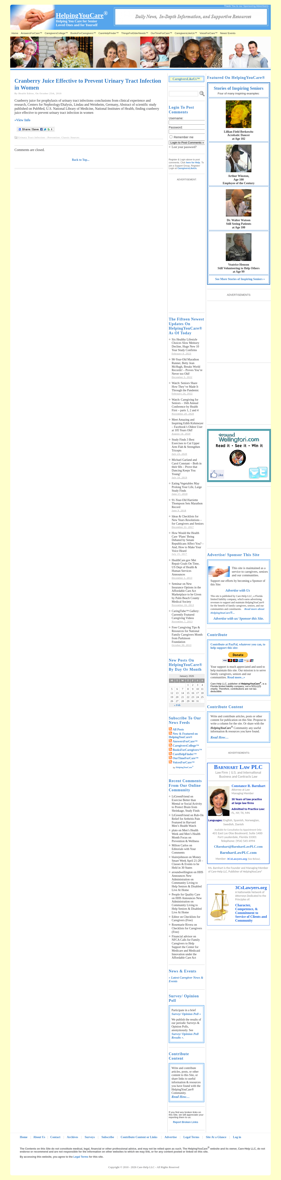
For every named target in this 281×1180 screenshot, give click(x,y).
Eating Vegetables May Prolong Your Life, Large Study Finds (187, 487)
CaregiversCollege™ (56, 33)
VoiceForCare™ (209, 33)
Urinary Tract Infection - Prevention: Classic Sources (48, 137)
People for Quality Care (186, 894)
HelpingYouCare (184, 767)
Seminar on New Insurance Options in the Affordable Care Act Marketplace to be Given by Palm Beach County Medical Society (186, 592)
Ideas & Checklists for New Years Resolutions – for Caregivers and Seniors (188, 520)
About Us (39, 1137)
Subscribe (107, 1137)
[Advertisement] (186, 244)
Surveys (90, 1137)
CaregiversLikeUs (187, 168)
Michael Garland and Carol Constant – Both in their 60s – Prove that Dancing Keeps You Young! (187, 467)
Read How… (180, 1097)
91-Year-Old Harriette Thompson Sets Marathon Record (187, 503)
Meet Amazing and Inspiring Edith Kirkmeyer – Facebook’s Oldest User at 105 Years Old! (187, 425)
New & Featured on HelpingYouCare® (183, 735)
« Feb (177, 705)
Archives (72, 1137)
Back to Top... (80, 159)
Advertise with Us (237, 590)
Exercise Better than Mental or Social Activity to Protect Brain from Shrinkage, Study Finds (187, 805)
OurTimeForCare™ (161, 33)
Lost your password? (184, 147)
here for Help (193, 162)
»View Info (22, 120)
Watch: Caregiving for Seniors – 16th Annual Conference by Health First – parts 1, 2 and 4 (185, 405)
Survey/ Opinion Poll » (186, 1014)
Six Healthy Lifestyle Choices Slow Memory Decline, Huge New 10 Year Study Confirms (185, 345)
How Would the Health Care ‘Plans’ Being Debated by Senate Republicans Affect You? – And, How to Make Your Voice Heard (188, 541)
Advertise (170, 1137)
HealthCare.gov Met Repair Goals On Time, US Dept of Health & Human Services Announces (185, 567)
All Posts (178, 729)
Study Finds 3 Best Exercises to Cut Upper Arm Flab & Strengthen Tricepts (186, 445)
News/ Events (227, 33)
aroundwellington (182, 872)
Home (15, 33)
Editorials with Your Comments (184, 850)
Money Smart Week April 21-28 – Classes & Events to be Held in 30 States (187, 862)
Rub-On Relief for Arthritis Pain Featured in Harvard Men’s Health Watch (187, 820)
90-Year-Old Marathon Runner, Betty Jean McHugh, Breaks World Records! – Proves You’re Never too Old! (187, 366)
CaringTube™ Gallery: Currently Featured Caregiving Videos (185, 614)
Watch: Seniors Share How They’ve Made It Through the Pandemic (185, 386)
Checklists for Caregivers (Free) (186, 918)
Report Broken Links (185, 1122)
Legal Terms (191, 1137)
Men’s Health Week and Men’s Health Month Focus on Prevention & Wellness (186, 836)
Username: (176, 118)
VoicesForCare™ (184, 762)
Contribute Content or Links (139, 1137)
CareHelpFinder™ (108, 33)
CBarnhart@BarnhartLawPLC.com (238, 846)
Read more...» (236, 677)
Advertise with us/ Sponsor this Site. (238, 618)
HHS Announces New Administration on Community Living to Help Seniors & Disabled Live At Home (187, 881)
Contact (55, 1137)
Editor (175, 916)
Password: (176, 127)
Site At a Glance (216, 1137)
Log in (237, 1137)
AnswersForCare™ (31, 33)
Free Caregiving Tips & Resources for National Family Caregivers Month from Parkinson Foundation (187, 634)
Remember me (184, 137)
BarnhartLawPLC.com (238, 853)
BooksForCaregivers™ (83, 33)
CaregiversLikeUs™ (186, 33)
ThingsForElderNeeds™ (134, 33)
